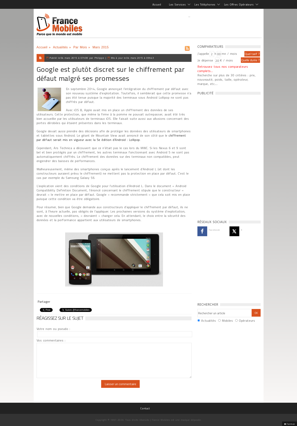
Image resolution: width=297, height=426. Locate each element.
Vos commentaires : (51, 340)
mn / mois (229, 53)
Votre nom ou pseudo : (53, 329)
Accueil (156, 4)
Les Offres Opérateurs (239, 4)
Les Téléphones (204, 4)
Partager (44, 301)
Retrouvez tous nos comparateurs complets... (222, 68)
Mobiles (227, 320)
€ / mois (226, 60)
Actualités (60, 47)
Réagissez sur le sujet (60, 318)
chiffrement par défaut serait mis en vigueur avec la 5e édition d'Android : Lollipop (111, 137)
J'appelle (203, 53)
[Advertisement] (189, 24)
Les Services (177, 4)
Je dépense (205, 60)
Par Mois (80, 47)
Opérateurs (247, 320)
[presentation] (69, 387)
